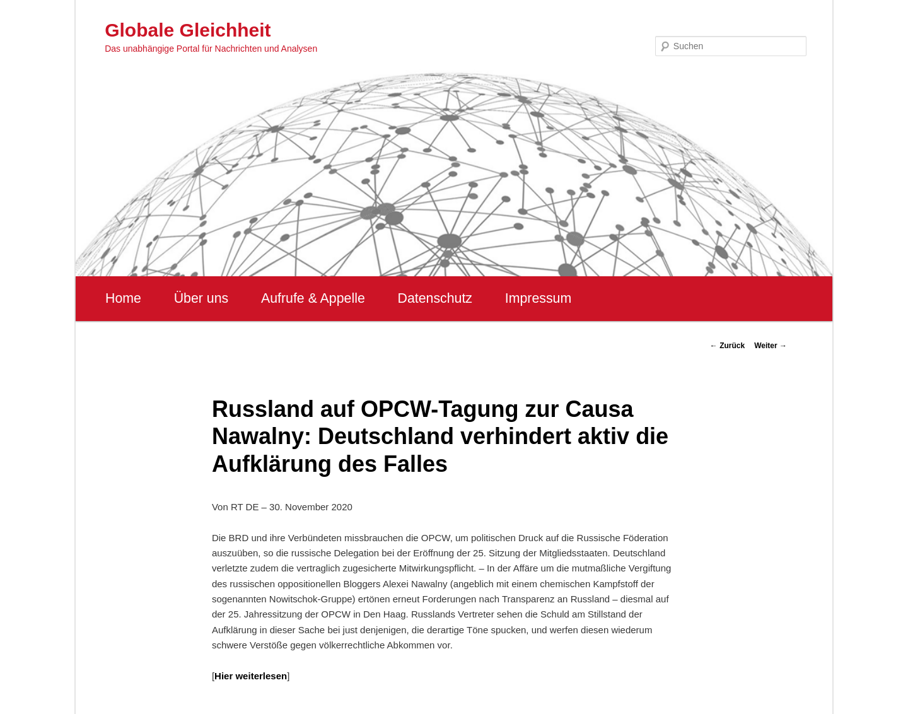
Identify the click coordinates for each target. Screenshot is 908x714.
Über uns (201, 298)
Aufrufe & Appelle (313, 298)
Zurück (727, 345)
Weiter (770, 345)
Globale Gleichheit (188, 30)
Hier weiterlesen (250, 675)
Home (123, 298)
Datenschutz (434, 298)
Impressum (538, 298)
